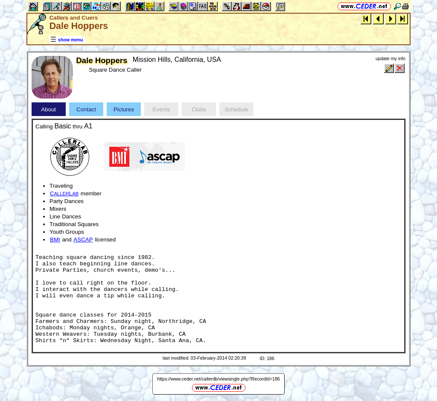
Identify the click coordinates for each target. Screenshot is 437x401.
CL (64, 193)
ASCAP (83, 239)
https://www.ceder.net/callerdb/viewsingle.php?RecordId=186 (218, 378)
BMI (55, 239)
